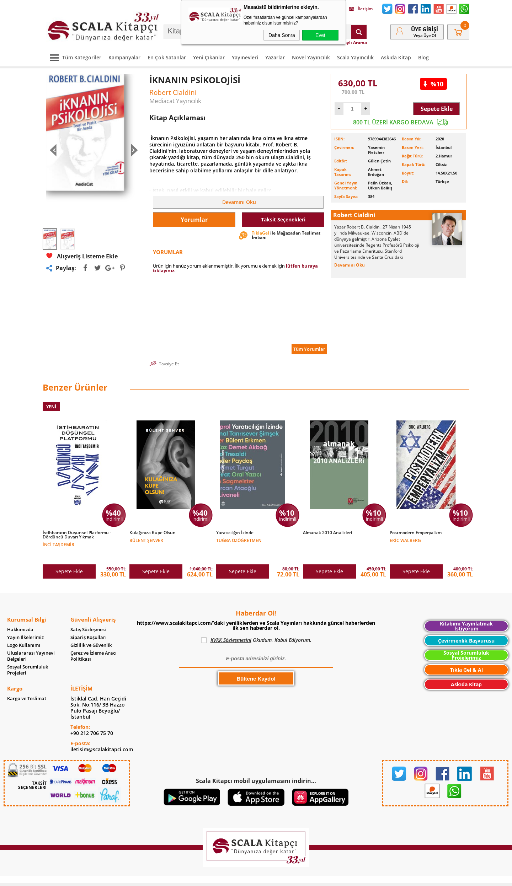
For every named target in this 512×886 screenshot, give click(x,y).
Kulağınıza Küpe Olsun (152, 533)
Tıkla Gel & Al (466, 654)
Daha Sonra (281, 35)
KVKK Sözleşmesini (230, 625)
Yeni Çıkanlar (209, 57)
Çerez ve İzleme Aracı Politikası (93, 641)
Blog (423, 57)
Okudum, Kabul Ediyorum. (256, 625)
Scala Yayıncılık (355, 57)
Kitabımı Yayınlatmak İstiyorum (466, 611)
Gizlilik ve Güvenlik (91, 630)
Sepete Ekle (437, 109)
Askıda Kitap (396, 57)
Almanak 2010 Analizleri (327, 533)
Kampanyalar (124, 57)
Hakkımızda (20, 615)
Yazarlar (275, 57)
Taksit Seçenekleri (283, 219)
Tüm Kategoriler (73, 57)
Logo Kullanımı (23, 630)
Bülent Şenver (146, 540)
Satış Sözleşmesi (88, 615)
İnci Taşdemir (58, 544)
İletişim (361, 9)
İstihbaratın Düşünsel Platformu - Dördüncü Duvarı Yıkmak (77, 535)
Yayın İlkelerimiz (25, 622)
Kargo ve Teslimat (26, 684)
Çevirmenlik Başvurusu (466, 625)
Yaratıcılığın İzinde (235, 533)
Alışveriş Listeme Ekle (82, 256)
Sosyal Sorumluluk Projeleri (27, 655)
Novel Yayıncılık (311, 57)
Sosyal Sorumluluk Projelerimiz (466, 640)
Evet (320, 35)
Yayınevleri (245, 57)
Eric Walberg (405, 540)
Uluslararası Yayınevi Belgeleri (31, 641)
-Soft (218, 877)
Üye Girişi (424, 29)
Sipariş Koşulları (88, 622)
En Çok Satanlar (167, 57)
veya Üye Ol (425, 35)
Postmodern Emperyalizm (416, 533)
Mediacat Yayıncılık (175, 101)
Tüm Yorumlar (309, 349)
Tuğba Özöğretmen (238, 540)
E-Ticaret (234, 877)
